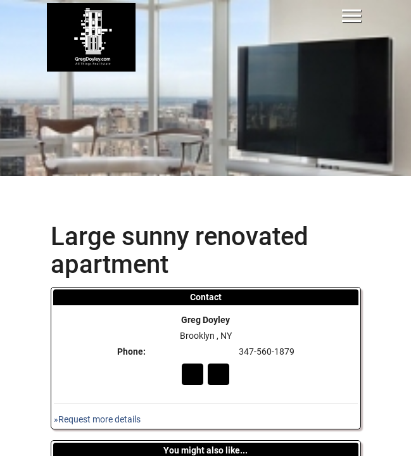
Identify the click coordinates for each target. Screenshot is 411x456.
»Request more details (97, 419)
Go (192, 374)
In (218, 374)
